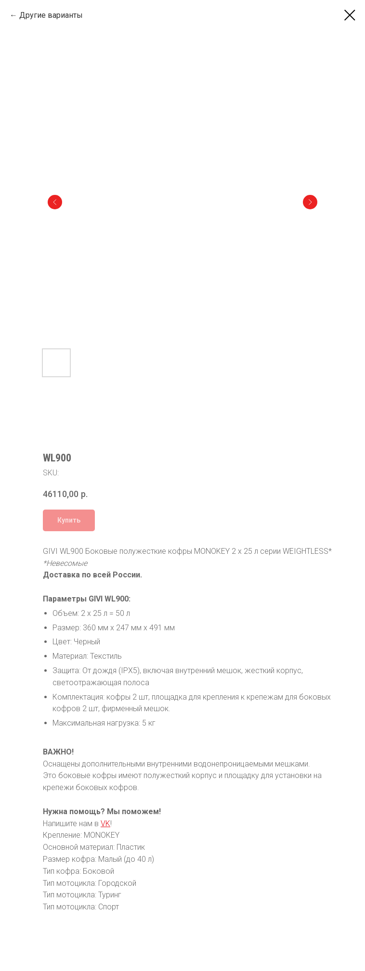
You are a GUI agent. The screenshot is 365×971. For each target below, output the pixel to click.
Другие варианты (51, 15)
